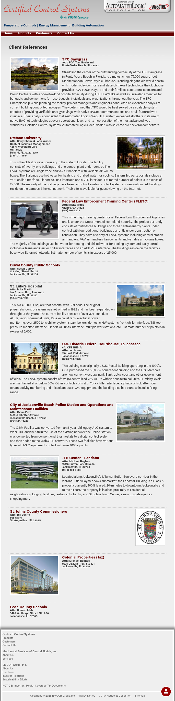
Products (24, 33)
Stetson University (26, 137)
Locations (8, 672)
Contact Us (65, 33)
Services (7, 658)
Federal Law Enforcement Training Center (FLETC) (105, 200)
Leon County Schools (28, 606)
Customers (44, 33)
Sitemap (140, 695)
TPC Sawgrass (74, 58)
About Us (7, 655)
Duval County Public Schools (35, 264)
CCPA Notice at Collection (115, 695)
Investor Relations (13, 675)
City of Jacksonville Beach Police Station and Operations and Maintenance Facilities (62, 406)
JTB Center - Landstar (80, 457)
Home (8, 33)
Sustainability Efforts (14, 679)
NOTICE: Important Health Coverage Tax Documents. (34, 685)
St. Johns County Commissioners (38, 511)
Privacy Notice (86, 695)
